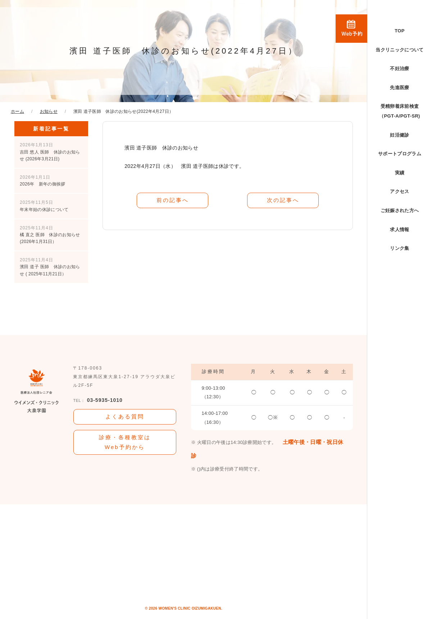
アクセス (399, 191)
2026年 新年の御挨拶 (42, 181)
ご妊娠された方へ (400, 210)
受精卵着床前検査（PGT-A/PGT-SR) (399, 111)
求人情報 (399, 229)
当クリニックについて (399, 49)
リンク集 (399, 248)
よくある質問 (124, 416)
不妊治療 (399, 68)
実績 (400, 172)
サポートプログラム (399, 153)
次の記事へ (283, 200)
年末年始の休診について (44, 206)
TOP (399, 30)
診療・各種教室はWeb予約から (125, 442)
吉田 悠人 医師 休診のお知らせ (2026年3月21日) (50, 151)
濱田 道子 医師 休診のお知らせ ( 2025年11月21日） (50, 266)
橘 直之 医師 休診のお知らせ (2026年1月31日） (50, 234)
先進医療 (399, 87)
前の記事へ (172, 200)
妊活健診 (399, 135)
